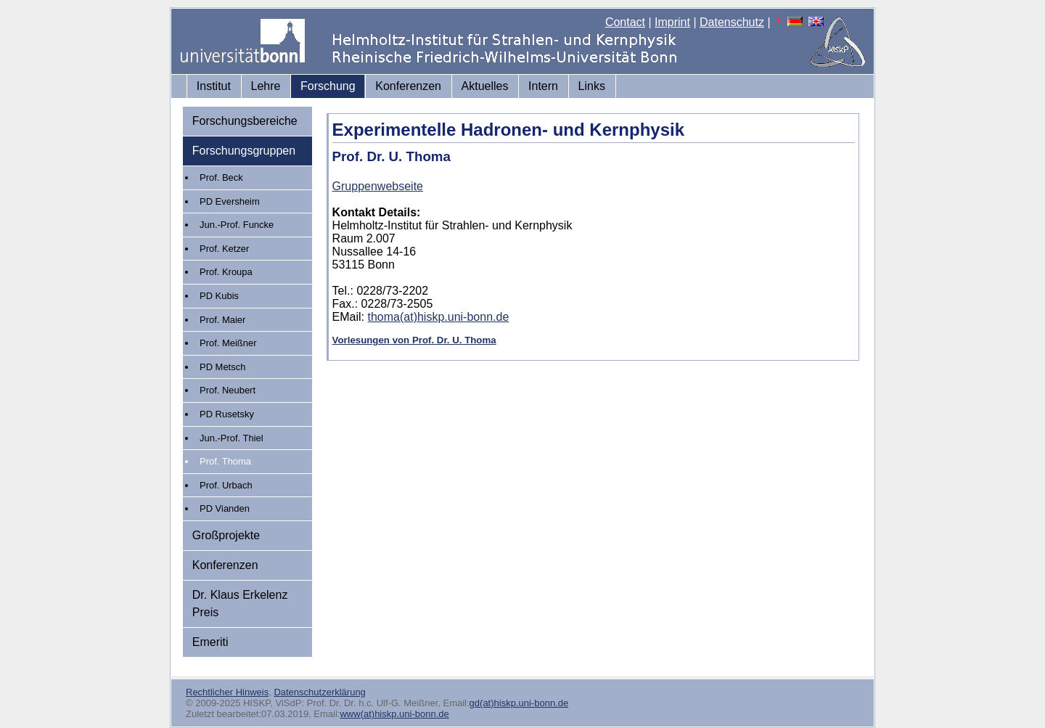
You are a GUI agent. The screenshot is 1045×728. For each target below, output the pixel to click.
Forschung (328, 86)
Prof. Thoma (225, 461)
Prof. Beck (221, 177)
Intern (543, 86)
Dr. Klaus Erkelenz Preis (240, 603)
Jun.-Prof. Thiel (231, 438)
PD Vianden (225, 508)
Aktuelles (485, 86)
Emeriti (210, 642)
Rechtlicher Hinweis (227, 692)
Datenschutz (732, 22)
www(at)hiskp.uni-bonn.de (394, 713)
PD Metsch (222, 366)
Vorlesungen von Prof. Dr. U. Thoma (414, 340)
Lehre (266, 86)
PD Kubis (219, 295)
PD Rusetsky (227, 414)
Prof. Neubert (227, 390)
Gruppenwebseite (377, 186)
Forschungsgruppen (243, 150)
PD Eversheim (230, 201)
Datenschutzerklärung (319, 692)
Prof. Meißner (228, 343)
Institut (214, 86)
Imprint (672, 22)
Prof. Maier (222, 319)
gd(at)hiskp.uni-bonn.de (519, 703)
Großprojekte (226, 535)
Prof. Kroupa (226, 271)
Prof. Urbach (226, 485)
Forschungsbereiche (245, 121)
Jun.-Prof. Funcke (237, 224)
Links (591, 86)
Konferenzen (408, 86)
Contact (625, 22)
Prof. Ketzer (224, 248)
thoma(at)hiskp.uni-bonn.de (438, 317)
